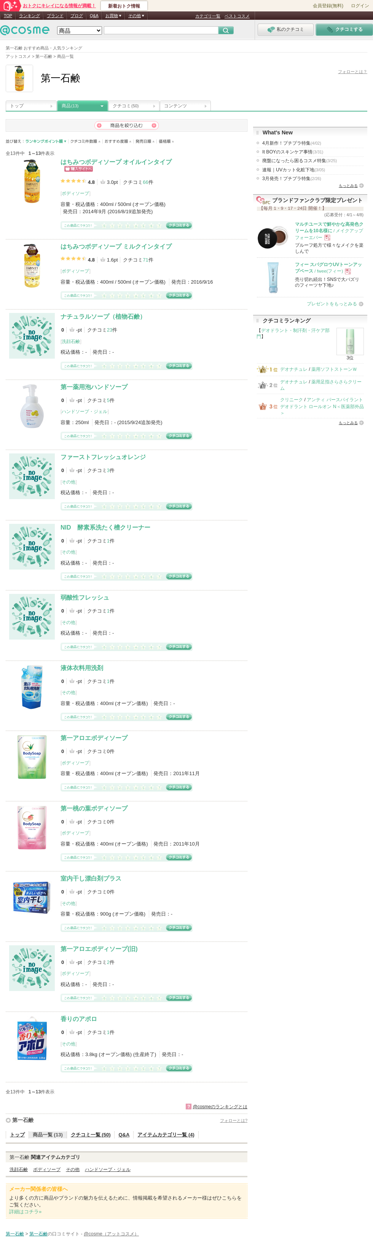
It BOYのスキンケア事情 (292, 152)
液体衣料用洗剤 (82, 668)
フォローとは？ (352, 71)
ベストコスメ (237, 16)
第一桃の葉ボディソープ (94, 808)
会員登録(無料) (328, 5)
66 (145, 182)
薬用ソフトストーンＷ (334, 369)
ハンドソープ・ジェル (84, 411)
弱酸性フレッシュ (85, 597)
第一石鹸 (22, 1120)
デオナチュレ (294, 369)
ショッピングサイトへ (78, 169)
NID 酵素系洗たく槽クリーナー (105, 527)
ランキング (29, 15)
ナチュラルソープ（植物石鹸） (103, 316)
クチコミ (126, 106)
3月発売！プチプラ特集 (291, 178)
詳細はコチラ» (25, 1211)
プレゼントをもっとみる (332, 303)
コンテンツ (175, 106)
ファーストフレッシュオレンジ (103, 457)
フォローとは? (233, 1120)
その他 (68, 482)
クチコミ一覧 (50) (91, 1135)
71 (145, 260)
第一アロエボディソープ (94, 738)
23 (109, 330)
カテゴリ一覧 (207, 16)
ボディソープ (75, 193)
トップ (17, 106)
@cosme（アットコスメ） (111, 1234)
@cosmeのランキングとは (220, 1106)
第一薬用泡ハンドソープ (94, 387)
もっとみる (348, 186)
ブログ (76, 15)
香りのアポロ (79, 1019)
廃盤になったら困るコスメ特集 (299, 160)
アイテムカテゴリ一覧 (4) (165, 1135)
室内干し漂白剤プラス (91, 878)
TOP (8, 15)
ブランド (55, 15)
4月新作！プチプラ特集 (291, 143)
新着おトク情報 (124, 6)
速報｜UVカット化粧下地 (293, 169)
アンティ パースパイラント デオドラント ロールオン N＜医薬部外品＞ (322, 406)
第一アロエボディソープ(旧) (99, 949)
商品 (70, 106)
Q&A (94, 15)
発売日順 (145, 141)
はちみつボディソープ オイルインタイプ (116, 162)
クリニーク (291, 399)
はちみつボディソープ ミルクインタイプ (116, 246)
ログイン (360, 5)
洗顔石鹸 (71, 341)
